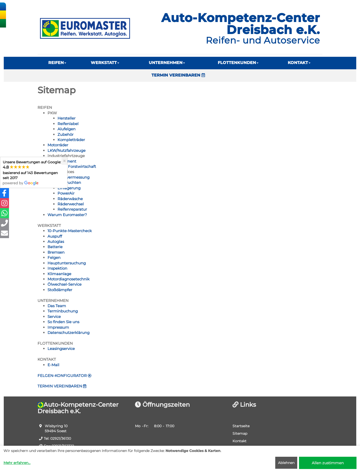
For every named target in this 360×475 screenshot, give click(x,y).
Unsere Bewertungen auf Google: (32, 172)
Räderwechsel (71, 204)
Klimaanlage (59, 273)
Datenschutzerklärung (69, 332)
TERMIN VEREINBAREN (178, 75)
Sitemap (239, 433)
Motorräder (58, 145)
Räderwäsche (70, 198)
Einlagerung (69, 188)
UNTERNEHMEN (167, 62)
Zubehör (66, 134)
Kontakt (239, 441)
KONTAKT (299, 62)
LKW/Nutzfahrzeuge (67, 150)
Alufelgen (67, 129)
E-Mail (53, 364)
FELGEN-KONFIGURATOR (65, 375)
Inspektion (57, 268)
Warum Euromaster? (67, 214)
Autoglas (56, 241)
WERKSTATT (105, 62)
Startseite (241, 426)
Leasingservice (61, 348)
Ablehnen (286, 462)
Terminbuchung (63, 311)
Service (54, 316)
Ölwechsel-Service (65, 284)
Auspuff (55, 236)
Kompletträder (71, 139)
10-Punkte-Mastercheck (70, 230)
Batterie (55, 246)
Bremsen (56, 252)
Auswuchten (69, 182)
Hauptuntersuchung (67, 263)
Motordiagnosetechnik (69, 279)
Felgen (54, 257)
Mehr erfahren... (17, 462)
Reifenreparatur (72, 209)
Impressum (58, 327)
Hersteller (67, 118)
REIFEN (57, 62)
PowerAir (66, 193)
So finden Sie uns (63, 321)
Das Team (57, 305)
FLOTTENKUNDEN (238, 62)
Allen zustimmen (328, 462)
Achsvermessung (74, 177)
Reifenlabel (68, 123)
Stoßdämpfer (60, 289)
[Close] (64, 161)
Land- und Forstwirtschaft (72, 166)
